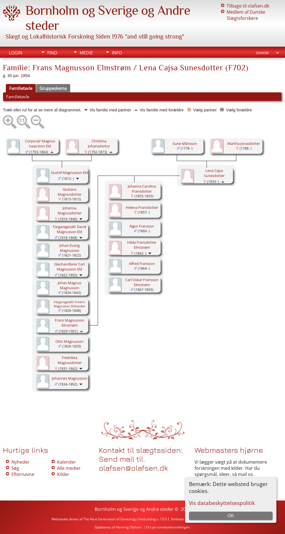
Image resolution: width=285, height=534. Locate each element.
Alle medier (69, 468)
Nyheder (20, 462)
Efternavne (22, 474)
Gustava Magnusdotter (70, 192)
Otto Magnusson (69, 341)
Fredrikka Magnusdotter (70, 360)
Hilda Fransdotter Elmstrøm (141, 245)
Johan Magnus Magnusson (69, 285)
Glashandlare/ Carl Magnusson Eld (69, 267)
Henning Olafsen (129, 527)
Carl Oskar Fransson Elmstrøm (141, 282)
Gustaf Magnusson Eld (69, 172)
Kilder (63, 474)
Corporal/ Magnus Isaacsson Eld (40, 143)
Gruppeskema (53, 88)
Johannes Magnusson (69, 378)
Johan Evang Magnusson (69, 248)
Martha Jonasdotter (243, 143)
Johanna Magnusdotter (70, 210)
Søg (15, 468)
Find (52, 53)
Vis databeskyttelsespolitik (222, 502)
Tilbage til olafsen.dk (248, 6)
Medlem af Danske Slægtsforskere (246, 15)
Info (117, 53)
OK (231, 515)
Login (15, 53)
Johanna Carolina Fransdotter (142, 189)
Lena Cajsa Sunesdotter (214, 173)
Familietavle (20, 88)
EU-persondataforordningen (168, 527)
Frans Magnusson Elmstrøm (69, 323)
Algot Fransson (141, 226)
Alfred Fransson (142, 263)
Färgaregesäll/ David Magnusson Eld (69, 229)
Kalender (66, 462)
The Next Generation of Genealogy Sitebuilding (119, 519)
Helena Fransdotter (142, 207)
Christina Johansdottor (99, 143)
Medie (86, 53)
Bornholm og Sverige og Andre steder (134, 509)
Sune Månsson (185, 143)
